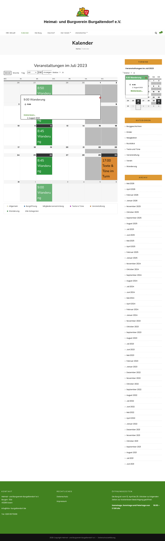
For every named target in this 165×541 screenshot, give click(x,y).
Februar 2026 (132, 194)
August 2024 (131, 280)
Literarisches (84, 32)
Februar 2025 (132, 251)
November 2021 (133, 434)
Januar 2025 (131, 257)
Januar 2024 (132, 314)
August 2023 (131, 337)
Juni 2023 (130, 349)
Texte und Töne (133, 148)
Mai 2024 (130, 297)
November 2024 (133, 263)
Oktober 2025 (132, 211)
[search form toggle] (156, 33)
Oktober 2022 (132, 383)
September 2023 (133, 331)
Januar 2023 (131, 366)
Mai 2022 (130, 411)
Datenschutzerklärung (106, 537)
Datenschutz (62, 496)
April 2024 (130, 303)
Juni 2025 (130, 234)
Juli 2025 (130, 228)
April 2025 (130, 246)
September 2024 (134, 274)
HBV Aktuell (11, 32)
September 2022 (133, 389)
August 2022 (131, 394)
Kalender (26, 32)
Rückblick (130, 143)
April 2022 (130, 417)
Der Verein (68, 32)
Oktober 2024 (132, 268)
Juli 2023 (130, 343)
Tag (23, 72)
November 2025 (133, 205)
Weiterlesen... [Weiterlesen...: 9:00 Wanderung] (29, 114)
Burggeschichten (134, 125)
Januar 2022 (131, 423)
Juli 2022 (130, 400)
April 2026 (130, 188)
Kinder (129, 131)
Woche (16, 72)
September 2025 (133, 217)
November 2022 (133, 377)
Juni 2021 (130, 463)
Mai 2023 (130, 354)
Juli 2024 (130, 286)
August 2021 (131, 452)
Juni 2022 (130, 406)
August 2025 (131, 223)
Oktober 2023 (132, 326)
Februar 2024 (132, 308)
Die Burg (40, 32)
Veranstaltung (132, 154)
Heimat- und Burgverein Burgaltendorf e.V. (82, 22)
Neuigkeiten (131, 137)
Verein (129, 160)
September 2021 (133, 446)
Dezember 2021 (133, 429)
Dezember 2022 (133, 371)
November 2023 (133, 320)
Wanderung (131, 165)
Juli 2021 (129, 457)
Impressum (62, 500)
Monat (7, 72)
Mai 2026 (130, 183)
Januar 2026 (131, 200)
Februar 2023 (132, 360)
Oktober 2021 (132, 440)
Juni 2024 (130, 291)
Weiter (56, 71)
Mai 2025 (130, 240)
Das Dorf (53, 32)
